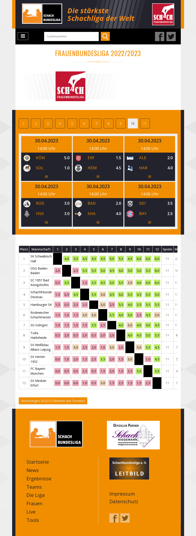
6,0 (139, 259)
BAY (143, 213)
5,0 (112, 259)
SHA (91, 213)
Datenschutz (123, 501)
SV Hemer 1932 (37, 359)
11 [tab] (145, 123)
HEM (92, 167)
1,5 (84, 283)
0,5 (57, 283)
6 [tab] (84, 123)
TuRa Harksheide (38, 335)
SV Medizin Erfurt (38, 383)
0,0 (57, 359)
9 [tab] (120, 123)
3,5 (66, 283)
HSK (40, 213)
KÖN (40, 157)
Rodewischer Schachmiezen (40, 314)
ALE (142, 157)
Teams (34, 486)
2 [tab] (36, 123)
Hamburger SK (41, 305)
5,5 (75, 259)
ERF (91, 157)
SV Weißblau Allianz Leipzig (40, 347)
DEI (142, 203)
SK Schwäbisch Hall (41, 258)
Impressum (122, 493)
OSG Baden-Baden (39, 270)
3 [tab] (48, 123)
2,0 (57, 270)
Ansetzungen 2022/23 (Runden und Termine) (53, 401)
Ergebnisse (38, 478)
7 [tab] (96, 123)
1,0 (66, 315)
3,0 (130, 283)
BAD (92, 203)
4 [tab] (60, 123)
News (32, 470)
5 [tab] (72, 123)
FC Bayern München (37, 371)
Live (30, 511)
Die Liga (35, 495)
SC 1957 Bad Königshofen (39, 282)
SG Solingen (39, 325)
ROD (40, 203)
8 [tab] (108, 123)
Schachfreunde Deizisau (41, 294)
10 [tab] (132, 123)
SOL (39, 167)
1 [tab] (23, 123)
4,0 (66, 259)
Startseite (37, 461)
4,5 (84, 259)
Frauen (34, 503)
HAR (143, 167)
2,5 (75, 270)
